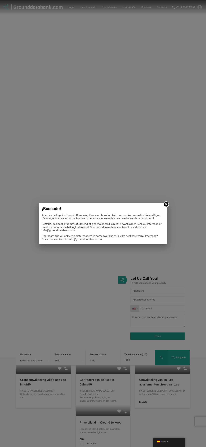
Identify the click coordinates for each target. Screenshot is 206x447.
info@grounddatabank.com (58, 230)
